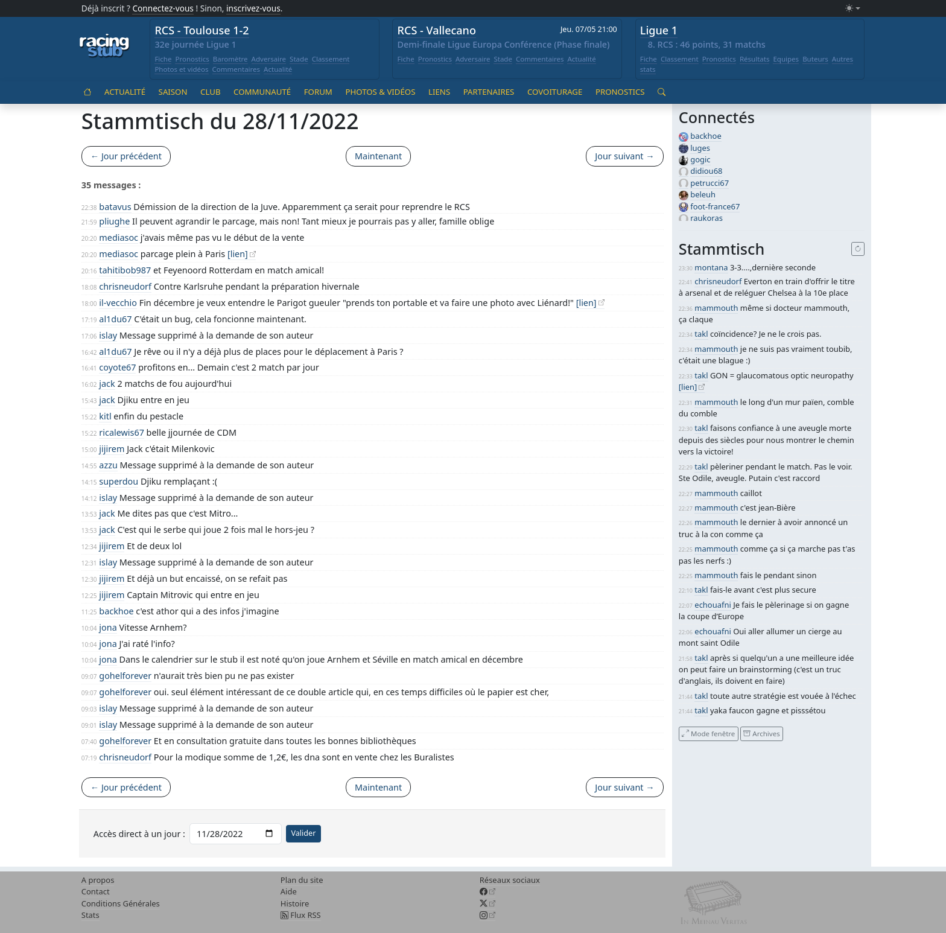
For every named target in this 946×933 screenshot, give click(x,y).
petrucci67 (709, 182)
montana (711, 267)
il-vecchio (118, 302)
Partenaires (489, 91)
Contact (95, 891)
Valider (303, 833)
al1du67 (115, 319)
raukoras (706, 217)
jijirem (111, 448)
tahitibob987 (125, 270)
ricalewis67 (121, 432)
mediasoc (118, 237)
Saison (173, 91)
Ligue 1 (659, 30)
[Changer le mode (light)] (852, 8)
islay (108, 335)
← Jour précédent (126, 156)
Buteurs (815, 58)
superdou (118, 481)
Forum (318, 91)
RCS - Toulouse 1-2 (201, 30)
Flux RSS (301, 914)
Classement (331, 58)
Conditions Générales (120, 903)
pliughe (114, 221)
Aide (289, 891)
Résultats (755, 58)
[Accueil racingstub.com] (105, 46)
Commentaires (236, 69)
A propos (98, 879)
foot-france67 (715, 206)
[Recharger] (858, 249)
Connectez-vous (163, 8)
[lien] (237, 254)
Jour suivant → (624, 156)
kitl (105, 416)
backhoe (116, 611)
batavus (115, 206)
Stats (90, 914)
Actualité (278, 69)
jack (107, 383)
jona (107, 627)
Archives (761, 733)
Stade (299, 58)
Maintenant (378, 156)
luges (700, 147)
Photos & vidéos (380, 91)
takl (701, 333)
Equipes (786, 58)
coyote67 (117, 367)
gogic (700, 159)
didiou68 (706, 170)
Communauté (262, 91)
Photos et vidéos (181, 69)
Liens (439, 91)
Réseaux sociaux (510, 879)
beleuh (703, 194)
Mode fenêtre (708, 733)
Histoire (295, 903)
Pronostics (192, 58)
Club (210, 91)
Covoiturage (554, 91)
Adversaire (269, 58)
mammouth (716, 307)
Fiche (162, 58)
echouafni (712, 604)
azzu (108, 465)
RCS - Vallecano (437, 30)
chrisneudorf (125, 286)
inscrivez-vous (253, 8)
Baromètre (230, 58)
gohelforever (125, 675)
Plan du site (302, 879)
